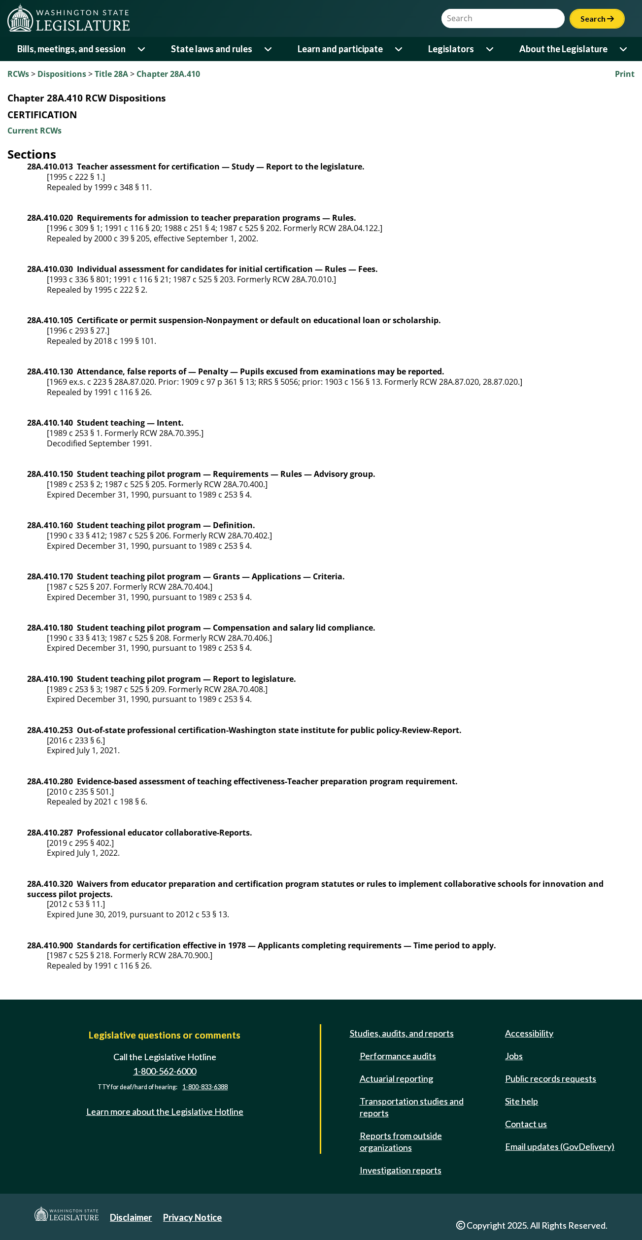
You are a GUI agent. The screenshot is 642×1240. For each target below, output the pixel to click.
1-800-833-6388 (205, 1087)
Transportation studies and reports (412, 1107)
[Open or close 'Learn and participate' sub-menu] (399, 49)
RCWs (18, 73)
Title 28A (111, 73)
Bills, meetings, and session (71, 48)
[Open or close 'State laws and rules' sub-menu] (269, 49)
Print (625, 73)
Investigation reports (400, 1170)
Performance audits (398, 1055)
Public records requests (550, 1078)
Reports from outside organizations (401, 1141)
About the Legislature (563, 48)
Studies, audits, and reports (402, 1033)
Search (597, 18)
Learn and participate (340, 48)
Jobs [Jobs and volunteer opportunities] (514, 1055)
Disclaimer (131, 1217)
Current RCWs (34, 130)
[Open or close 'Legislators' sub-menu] (490, 49)
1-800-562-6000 (164, 1071)
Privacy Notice (192, 1217)
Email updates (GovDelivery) (559, 1146)
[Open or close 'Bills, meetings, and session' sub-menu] (142, 49)
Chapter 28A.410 (168, 73)
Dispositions (61, 73)
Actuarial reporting (396, 1078)
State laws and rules (211, 48)
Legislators (451, 48)
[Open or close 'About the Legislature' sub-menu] (624, 49)
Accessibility (529, 1033)
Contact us (526, 1123)
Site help (521, 1101)
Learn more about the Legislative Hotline (164, 1111)
